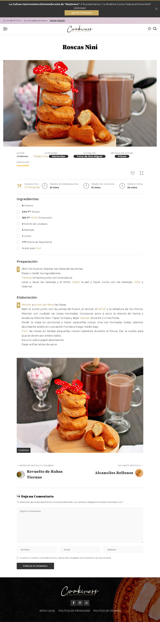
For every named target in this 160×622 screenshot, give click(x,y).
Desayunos (40, 156)
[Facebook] (73, 595)
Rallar (76, 282)
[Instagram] (80, 595)
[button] (140, 360)
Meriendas (58, 156)
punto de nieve (44, 304)
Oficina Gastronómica (103, 617)
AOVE (34, 217)
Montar (26, 304)
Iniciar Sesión (57, 20)
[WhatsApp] (86, 595)
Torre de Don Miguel (89, 156)
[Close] (156, 9)
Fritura (122, 156)
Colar (137, 282)
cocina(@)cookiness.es (35, 20)
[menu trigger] (6, 29)
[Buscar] (155, 29)
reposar (85, 318)
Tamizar (27, 277)
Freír (38, 248)
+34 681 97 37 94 (12, 20)
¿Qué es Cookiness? (81, 13)
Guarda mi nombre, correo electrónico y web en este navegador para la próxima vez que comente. (65, 558)
